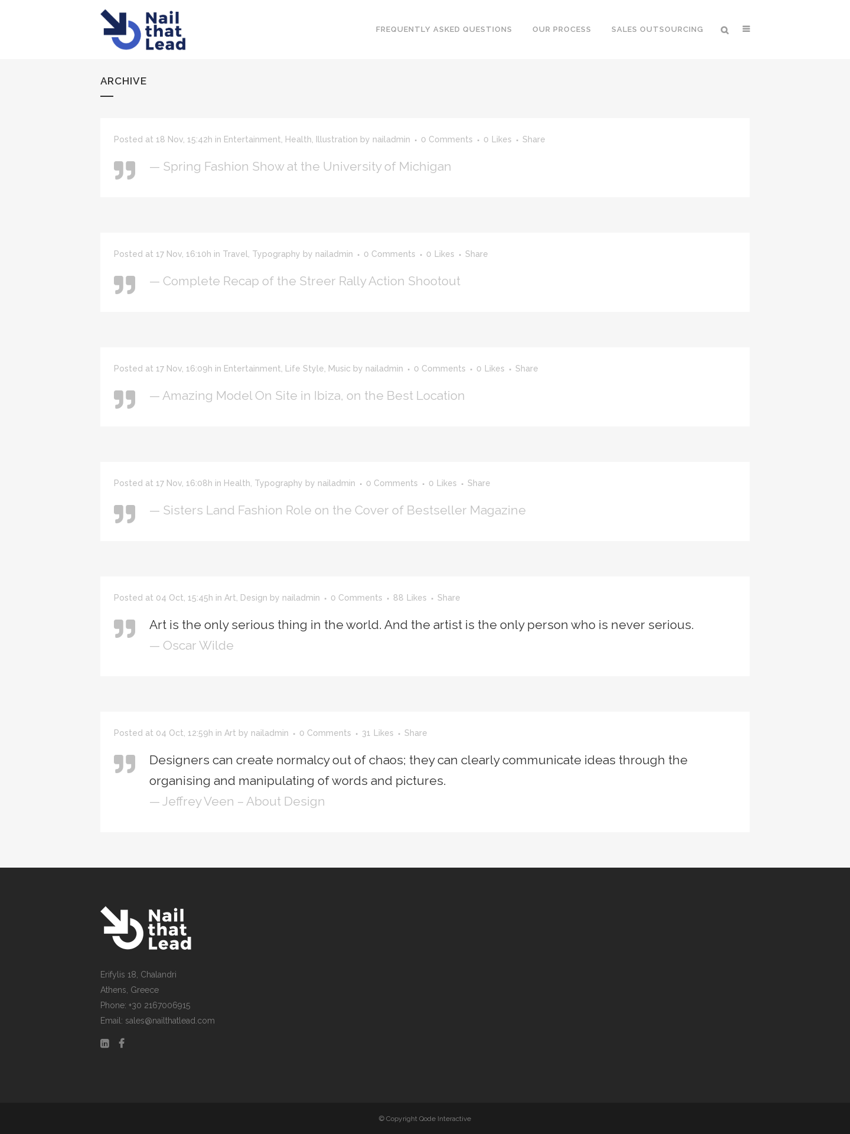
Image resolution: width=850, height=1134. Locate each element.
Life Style (304, 368)
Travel (235, 254)
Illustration (337, 139)
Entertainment (252, 139)
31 (378, 733)
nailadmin (391, 139)
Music (339, 368)
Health (298, 139)
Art (230, 597)
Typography (276, 254)
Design (253, 597)
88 (410, 598)
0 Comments (447, 139)
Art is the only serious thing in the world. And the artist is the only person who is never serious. (421, 624)
